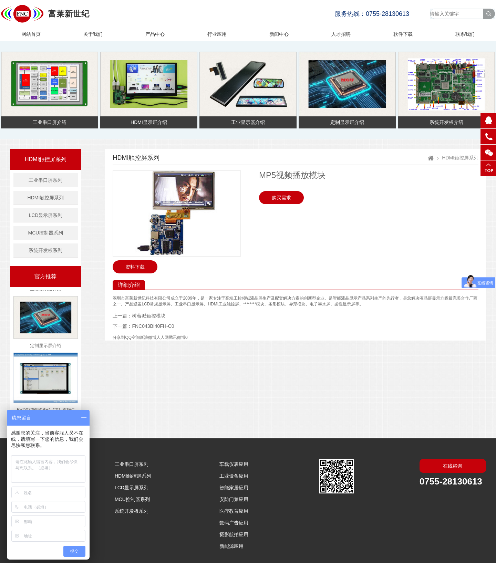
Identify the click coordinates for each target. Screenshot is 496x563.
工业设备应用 (233, 476)
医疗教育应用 (233, 511)
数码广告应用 (233, 522)
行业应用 (217, 34)
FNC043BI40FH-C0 (153, 326)
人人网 (162, 337)
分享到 (119, 337)
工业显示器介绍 (45, 290)
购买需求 (281, 197)
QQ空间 (132, 337)
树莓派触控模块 (149, 316)
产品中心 (155, 34)
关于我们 (93, 34)
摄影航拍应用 (233, 534)
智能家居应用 (233, 487)
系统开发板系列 (45, 250)
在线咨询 (452, 466)
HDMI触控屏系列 (45, 159)
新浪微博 (148, 337)
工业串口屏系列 (45, 180)
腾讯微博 (177, 337)
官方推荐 (45, 276)
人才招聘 (341, 34)
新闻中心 (279, 34)
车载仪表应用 (233, 464)
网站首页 (31, 34)
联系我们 (465, 34)
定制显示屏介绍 (45, 347)
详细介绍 (129, 285)
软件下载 (403, 34)
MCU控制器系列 (45, 233)
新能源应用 (231, 546)
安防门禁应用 (233, 499)
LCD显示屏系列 (45, 215)
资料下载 (135, 267)
